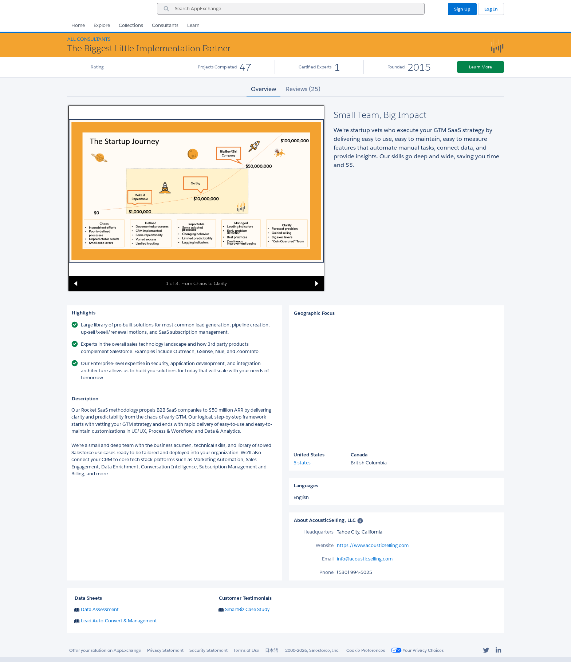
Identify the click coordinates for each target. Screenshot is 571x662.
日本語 (271, 650)
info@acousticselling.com (365, 559)
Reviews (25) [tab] (303, 89)
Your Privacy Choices (417, 650)
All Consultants (88, 39)
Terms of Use (246, 650)
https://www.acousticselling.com (373, 545)
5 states (302, 463)
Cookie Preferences (365, 650)
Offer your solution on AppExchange (105, 650)
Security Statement (208, 650)
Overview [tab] (263, 89)
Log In (491, 9)
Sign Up (462, 9)
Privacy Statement (165, 650)
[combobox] (291, 9)
